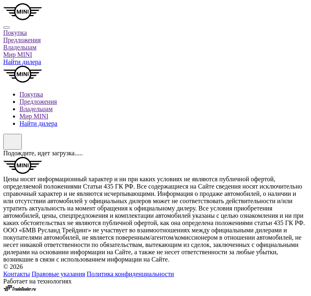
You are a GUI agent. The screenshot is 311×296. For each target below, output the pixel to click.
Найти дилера (22, 61)
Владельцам (19, 47)
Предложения (22, 39)
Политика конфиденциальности (130, 273)
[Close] (6, 27)
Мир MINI (17, 54)
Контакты (16, 273)
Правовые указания (58, 273)
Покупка (15, 32)
